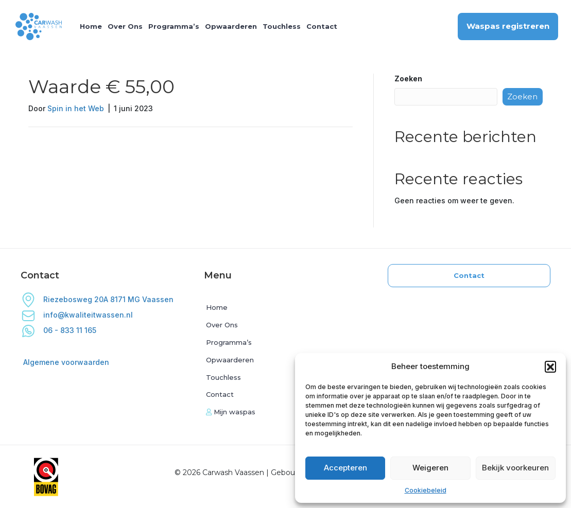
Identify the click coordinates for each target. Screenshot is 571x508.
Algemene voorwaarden (66, 362)
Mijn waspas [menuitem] (230, 412)
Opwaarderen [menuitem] (231, 26)
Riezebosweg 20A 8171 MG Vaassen (97, 299)
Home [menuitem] (91, 26)
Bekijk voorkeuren (515, 467)
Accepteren (345, 467)
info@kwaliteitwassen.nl (88, 314)
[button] (550, 366)
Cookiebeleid (425, 490)
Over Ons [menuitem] (125, 26)
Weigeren (430, 467)
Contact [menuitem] (321, 26)
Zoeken (408, 78)
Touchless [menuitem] (282, 26)
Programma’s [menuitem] (173, 26)
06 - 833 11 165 (58, 330)
